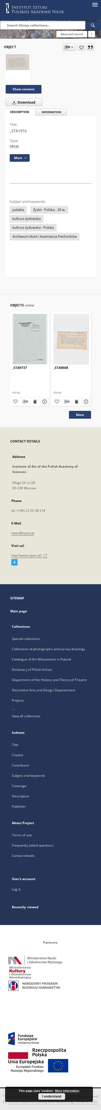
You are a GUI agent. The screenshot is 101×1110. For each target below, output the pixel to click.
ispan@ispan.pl (22, 533)
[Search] (93, 25)
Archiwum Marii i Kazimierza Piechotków (44, 236)
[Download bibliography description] (25, 401)
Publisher (19, 806)
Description (20, 796)
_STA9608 (60, 367)
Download (22, 102)
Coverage (19, 786)
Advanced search (72, 34)
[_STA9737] (30, 339)
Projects (18, 700)
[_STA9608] (71, 339)
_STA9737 (19, 367)
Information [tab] (51, 112)
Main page (18, 611)
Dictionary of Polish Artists (32, 669)
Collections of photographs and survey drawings (48, 649)
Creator (18, 755)
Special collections (26, 638)
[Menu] (95, 4)
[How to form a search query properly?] (91, 34)
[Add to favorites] (81, 47)
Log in (16, 889)
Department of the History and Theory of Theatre (49, 680)
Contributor (20, 765)
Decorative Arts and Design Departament (43, 690)
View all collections (26, 716)
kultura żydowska (26, 218)
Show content (23, 89)
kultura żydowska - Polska (33, 227)
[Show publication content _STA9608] (76, 401)
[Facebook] (14, 562)
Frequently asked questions (33, 845)
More (80, 414)
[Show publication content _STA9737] (35, 401)
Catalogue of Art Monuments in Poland (41, 659)
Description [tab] (19, 112)
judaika (18, 209)
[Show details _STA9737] (44, 401)
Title (15, 744)
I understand (51, 1096)
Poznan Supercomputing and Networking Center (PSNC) (53, 1101)
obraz (14, 146)
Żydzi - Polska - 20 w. (49, 209)
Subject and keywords (28, 775)
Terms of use (22, 835)
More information (67, 1090)
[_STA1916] (17, 62)
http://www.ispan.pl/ (29, 555)
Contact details (23, 855)
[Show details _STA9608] (85, 401)
